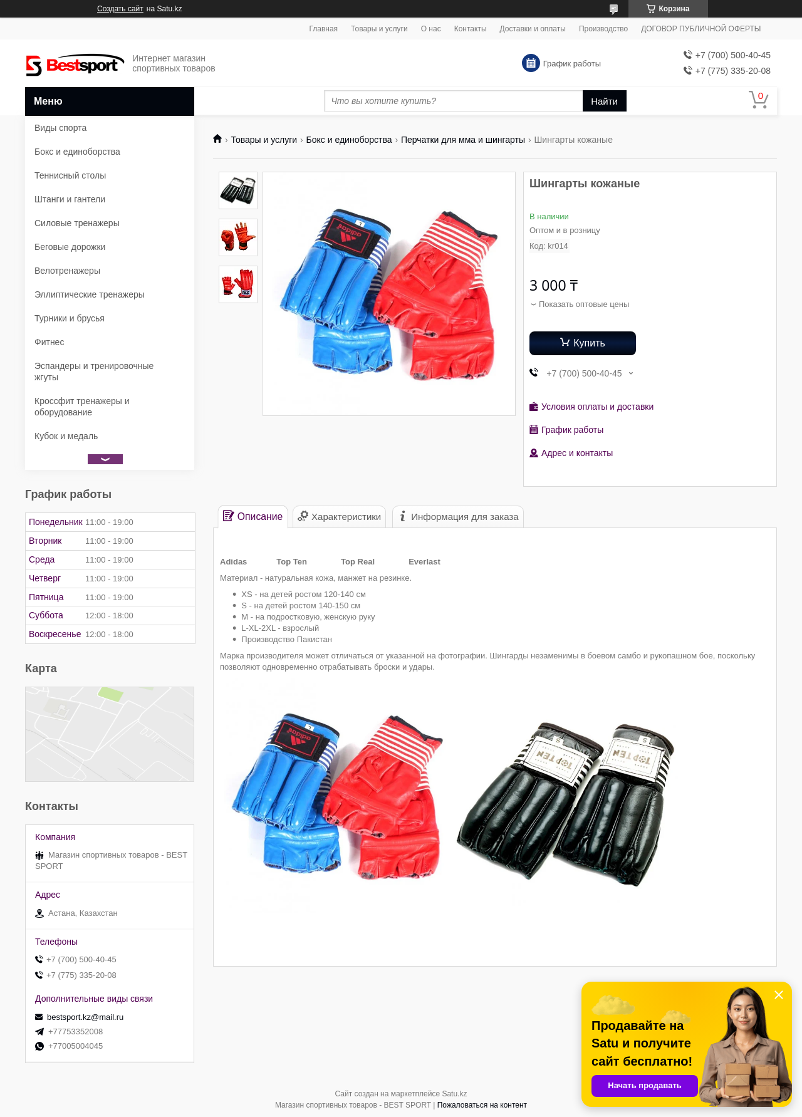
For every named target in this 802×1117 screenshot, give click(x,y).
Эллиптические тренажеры (89, 294)
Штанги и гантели (69, 199)
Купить (589, 343)
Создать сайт (120, 8)
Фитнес (49, 342)
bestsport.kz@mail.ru (85, 1017)
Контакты (470, 28)
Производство (603, 28)
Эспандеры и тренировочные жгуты (94, 371)
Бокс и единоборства (349, 140)
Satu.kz (454, 1093)
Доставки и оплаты (533, 28)
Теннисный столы (70, 175)
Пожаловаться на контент (482, 1105)
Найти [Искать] (604, 101)
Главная (323, 28)
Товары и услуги (379, 28)
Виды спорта (60, 128)
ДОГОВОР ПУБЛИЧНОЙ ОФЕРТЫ (701, 28)
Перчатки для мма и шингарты (463, 140)
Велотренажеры (67, 271)
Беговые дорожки (69, 247)
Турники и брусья (69, 318)
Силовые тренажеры (77, 223)
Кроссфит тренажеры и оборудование (82, 406)
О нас (431, 28)
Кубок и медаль (66, 436)
